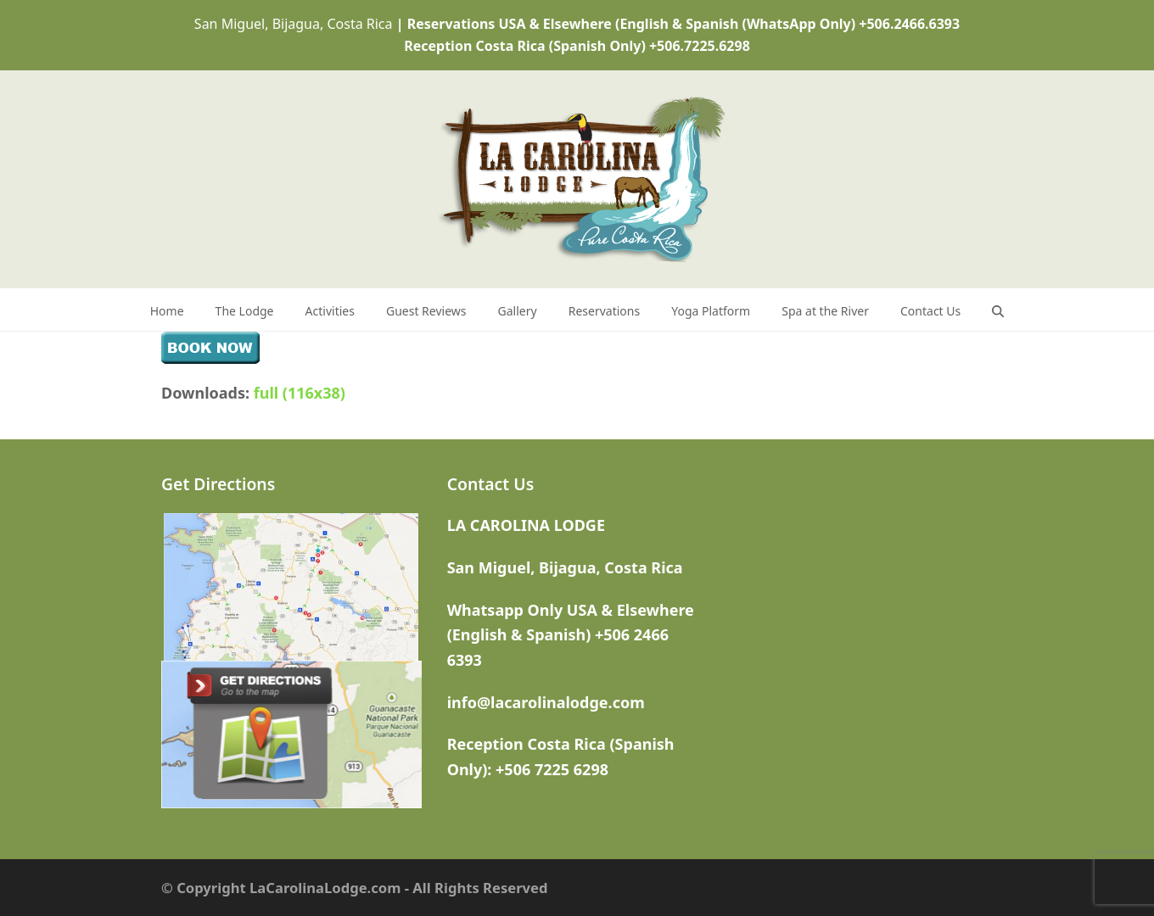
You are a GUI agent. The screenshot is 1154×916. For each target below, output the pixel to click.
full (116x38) (299, 393)
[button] (997, 309)
